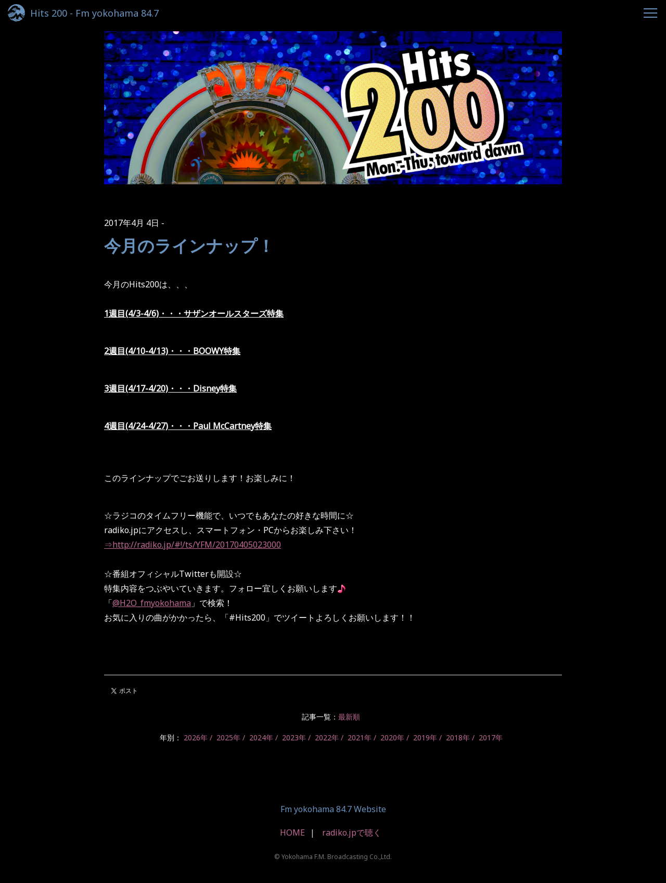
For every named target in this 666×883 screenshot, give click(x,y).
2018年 (458, 737)
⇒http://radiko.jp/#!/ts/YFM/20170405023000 (192, 544)
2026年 (196, 737)
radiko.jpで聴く (351, 832)
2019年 (425, 737)
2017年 (491, 737)
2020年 (392, 737)
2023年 (294, 737)
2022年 (327, 737)
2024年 (261, 737)
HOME (292, 832)
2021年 (360, 737)
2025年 (228, 737)
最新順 (349, 717)
